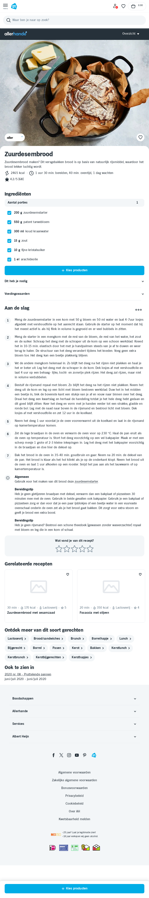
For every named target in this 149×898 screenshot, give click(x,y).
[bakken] (97, 648)
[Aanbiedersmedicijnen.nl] (74, 848)
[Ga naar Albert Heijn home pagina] (14, 6)
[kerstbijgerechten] (50, 657)
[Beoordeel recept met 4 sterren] (82, 549)
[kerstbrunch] (18, 657)
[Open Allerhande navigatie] (132, 33)
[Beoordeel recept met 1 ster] (59, 549)
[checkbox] (9, 213)
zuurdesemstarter (86, 481)
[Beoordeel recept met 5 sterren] (90, 549)
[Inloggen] (116, 6)
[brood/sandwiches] (48, 639)
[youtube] (76, 755)
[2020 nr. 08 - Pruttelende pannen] (74, 674)
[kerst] (77, 648)
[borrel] (39, 648)
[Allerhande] (15, 33)
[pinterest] (84, 755)
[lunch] (125, 639)
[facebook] (53, 755)
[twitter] (61, 755)
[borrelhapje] (102, 639)
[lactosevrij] (17, 639)
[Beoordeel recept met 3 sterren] (74, 549)
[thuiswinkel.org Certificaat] (85, 847)
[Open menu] (5, 6)
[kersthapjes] (82, 657)
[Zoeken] (74, 20)
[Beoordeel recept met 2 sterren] (67, 549)
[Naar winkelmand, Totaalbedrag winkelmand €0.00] (137, 6)
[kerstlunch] (120, 648)
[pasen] (58, 648)
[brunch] (77, 639)
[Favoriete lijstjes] (123, 6)
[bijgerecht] (16, 648)
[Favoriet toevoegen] (68, 574)
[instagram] (69, 755)
